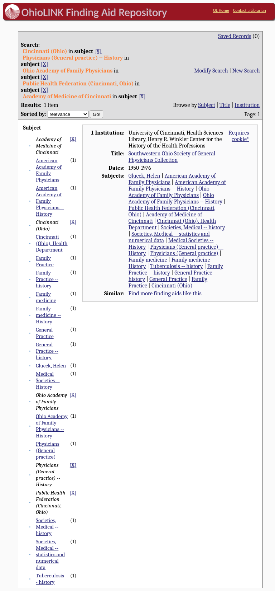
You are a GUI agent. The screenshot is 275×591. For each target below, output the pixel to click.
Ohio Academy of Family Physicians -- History (52, 426)
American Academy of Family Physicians (49, 170)
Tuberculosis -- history (51, 578)
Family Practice (45, 261)
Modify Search (211, 70)
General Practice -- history (47, 351)
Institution (247, 105)
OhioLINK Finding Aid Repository (94, 12)
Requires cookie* (238, 136)
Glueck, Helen (51, 365)
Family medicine (46, 297)
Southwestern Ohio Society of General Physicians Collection (172, 156)
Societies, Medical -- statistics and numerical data (50, 554)
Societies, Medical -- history (47, 526)
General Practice (45, 333)
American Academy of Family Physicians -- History (50, 201)
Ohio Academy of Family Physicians (169, 192)
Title (224, 105)
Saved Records (234, 36)
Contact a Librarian (249, 10)
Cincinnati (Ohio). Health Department (52, 243)
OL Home (221, 10)
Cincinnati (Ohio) (171, 285)
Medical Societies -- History (48, 380)
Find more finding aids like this (165, 293)
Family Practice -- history (47, 279)
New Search (246, 70)
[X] (97, 51)
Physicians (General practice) (47, 450)
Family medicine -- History (48, 315)
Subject (206, 105)
